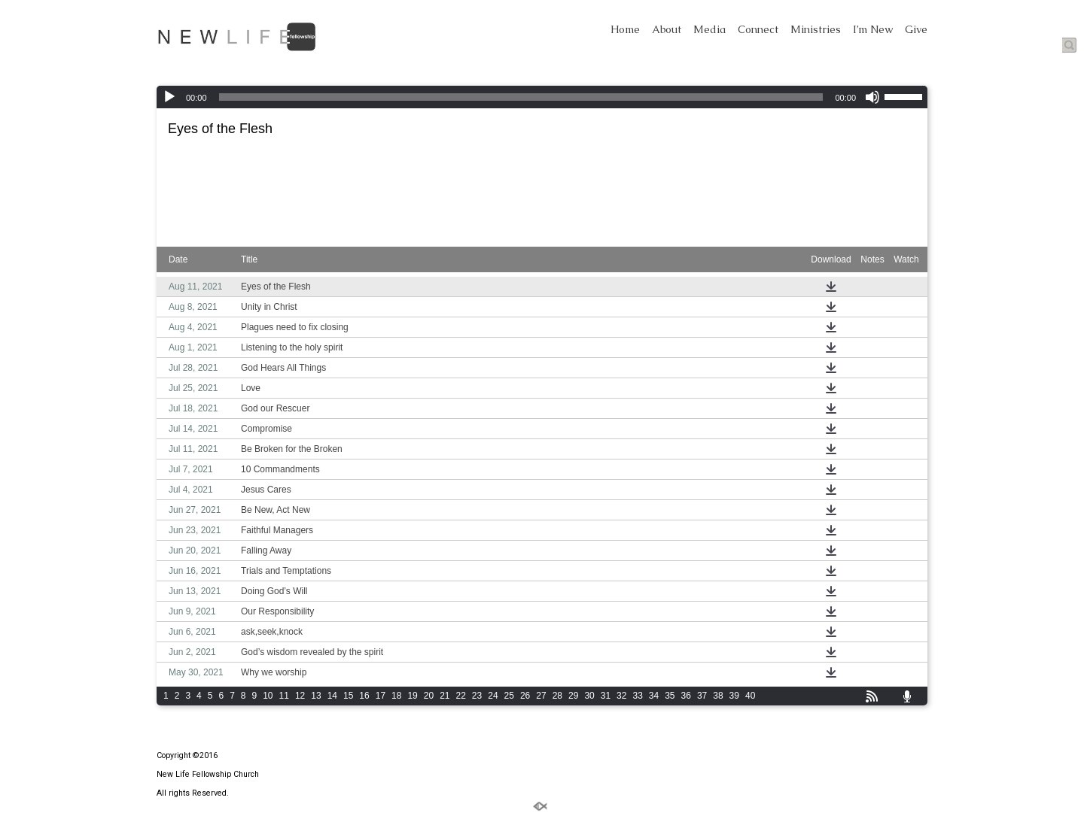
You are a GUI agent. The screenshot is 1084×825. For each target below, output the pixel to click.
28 (557, 695)
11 (284, 695)
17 (380, 695)
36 (686, 695)
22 (461, 695)
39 (734, 695)
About (666, 29)
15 (348, 695)
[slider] (521, 97)
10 (268, 695)
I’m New (873, 29)
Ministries (815, 29)
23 (477, 695)
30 (589, 695)
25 (509, 695)
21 (444, 695)
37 (702, 695)
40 (750, 695)
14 (332, 695)
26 (525, 695)
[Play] (169, 97)
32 (621, 695)
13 (316, 695)
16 (364, 695)
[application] (542, 97)
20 (429, 695)
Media (709, 29)
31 (606, 695)
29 (573, 695)
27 (541, 695)
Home (625, 29)
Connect (758, 29)
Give (916, 29)
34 (654, 695)
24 (493, 695)
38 (718, 695)
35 (669, 695)
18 (396, 695)
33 (637, 695)
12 (300, 695)
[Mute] (872, 97)
